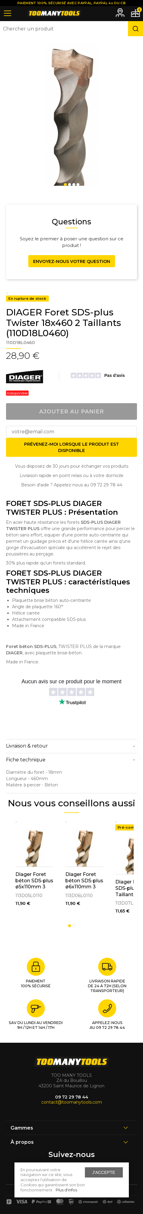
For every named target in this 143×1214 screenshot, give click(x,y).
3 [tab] (73, 184)
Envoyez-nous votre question (71, 261)
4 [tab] (77, 184)
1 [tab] (65, 184)
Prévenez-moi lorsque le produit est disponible (71, 447)
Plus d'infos (66, 1189)
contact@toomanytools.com (71, 1102)
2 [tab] (69, 184)
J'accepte (103, 1172)
